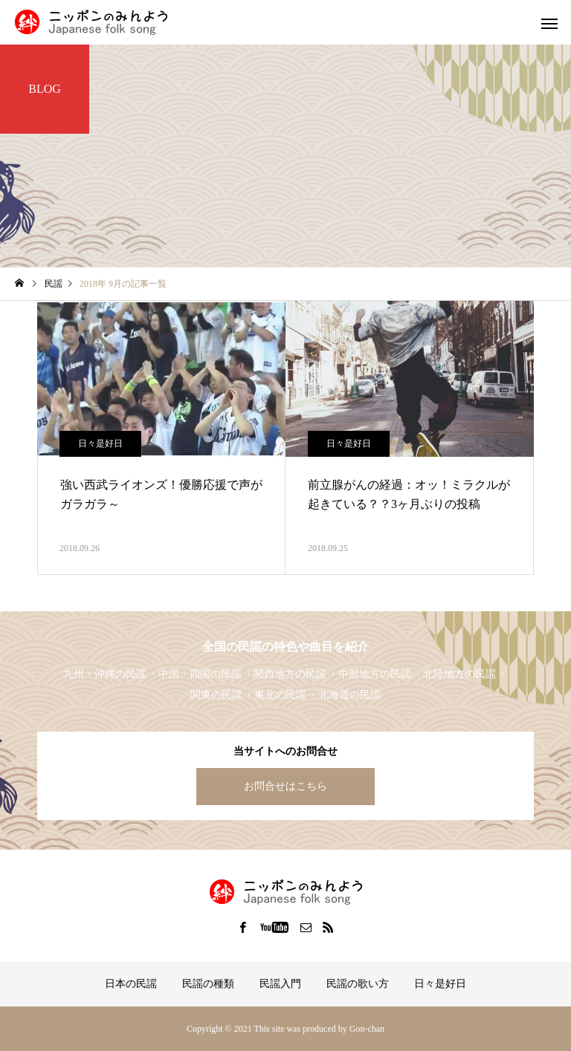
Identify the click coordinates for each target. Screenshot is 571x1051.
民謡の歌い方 (357, 983)
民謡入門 (280, 983)
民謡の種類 (208, 983)
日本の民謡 (131, 983)
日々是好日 (100, 443)
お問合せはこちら (285, 786)
